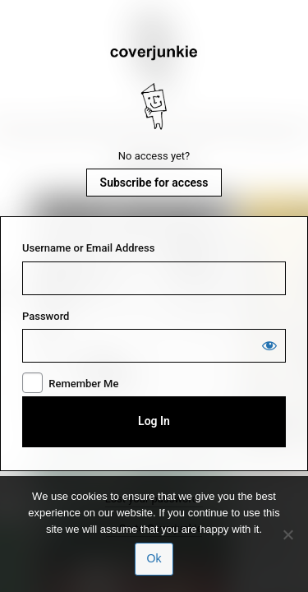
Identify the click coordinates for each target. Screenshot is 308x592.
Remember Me (83, 383)
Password (45, 316)
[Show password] (269, 345)
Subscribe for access (154, 182)
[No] (287, 534)
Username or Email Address (88, 248)
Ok (154, 558)
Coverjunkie (154, 88)
